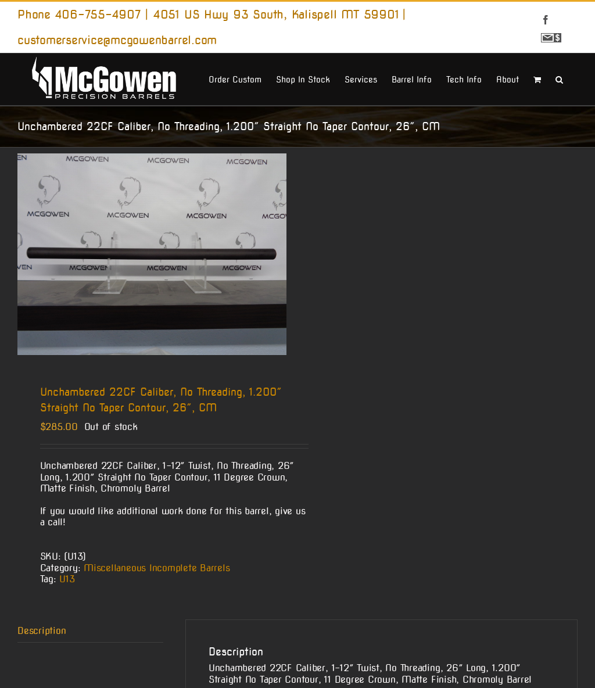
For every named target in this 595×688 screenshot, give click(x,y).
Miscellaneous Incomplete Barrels (157, 568)
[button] (559, 78)
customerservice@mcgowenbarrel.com (117, 40)
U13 (66, 579)
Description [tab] (41, 630)
